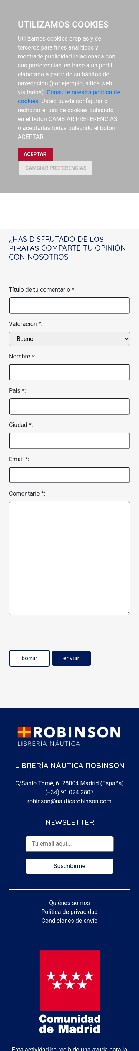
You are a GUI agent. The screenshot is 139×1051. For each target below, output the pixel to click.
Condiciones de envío (70, 920)
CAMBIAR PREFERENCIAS (55, 168)
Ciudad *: (21, 424)
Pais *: (17, 390)
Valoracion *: (25, 323)
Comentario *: (27, 493)
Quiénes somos (69, 902)
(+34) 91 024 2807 (69, 792)
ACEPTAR (35, 154)
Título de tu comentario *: (42, 289)
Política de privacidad (69, 911)
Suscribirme (69, 866)
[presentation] (65, 635)
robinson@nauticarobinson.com (69, 801)
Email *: (19, 459)
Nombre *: (22, 356)
